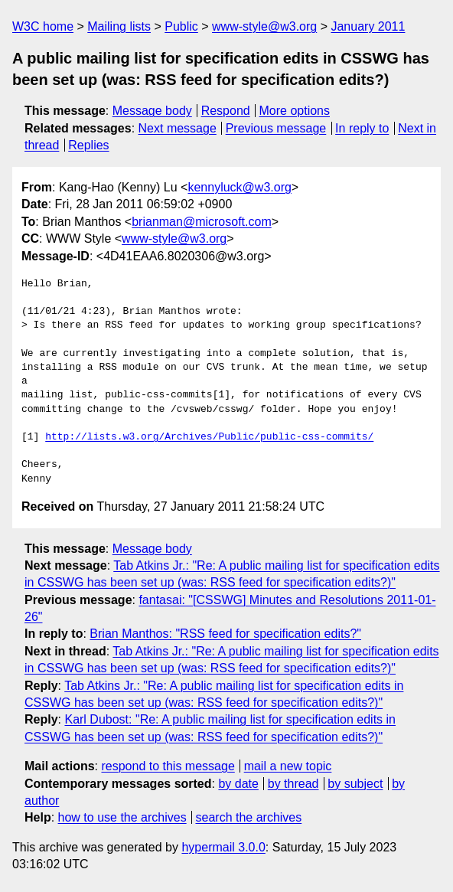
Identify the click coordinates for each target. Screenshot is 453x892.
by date (238, 783)
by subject (355, 783)
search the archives (249, 817)
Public (181, 26)
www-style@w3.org (264, 26)
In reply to (362, 128)
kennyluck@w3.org (239, 187)
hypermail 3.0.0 (223, 847)
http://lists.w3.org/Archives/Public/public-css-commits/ (209, 437)
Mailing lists (119, 26)
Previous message (276, 128)
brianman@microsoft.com (202, 221)
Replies (88, 145)
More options (295, 110)
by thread (293, 783)
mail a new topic (288, 766)
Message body (152, 110)
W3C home (42, 26)
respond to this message (167, 766)
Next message (178, 128)
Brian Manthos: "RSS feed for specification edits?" (225, 633)
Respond (225, 110)
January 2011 (368, 26)
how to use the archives (122, 817)
